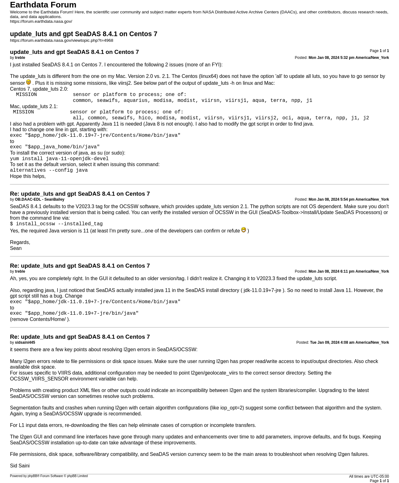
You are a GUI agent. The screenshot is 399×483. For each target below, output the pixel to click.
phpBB (32, 476)
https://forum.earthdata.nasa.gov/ (41, 21)
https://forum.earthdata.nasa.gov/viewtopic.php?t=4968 (61, 40)
